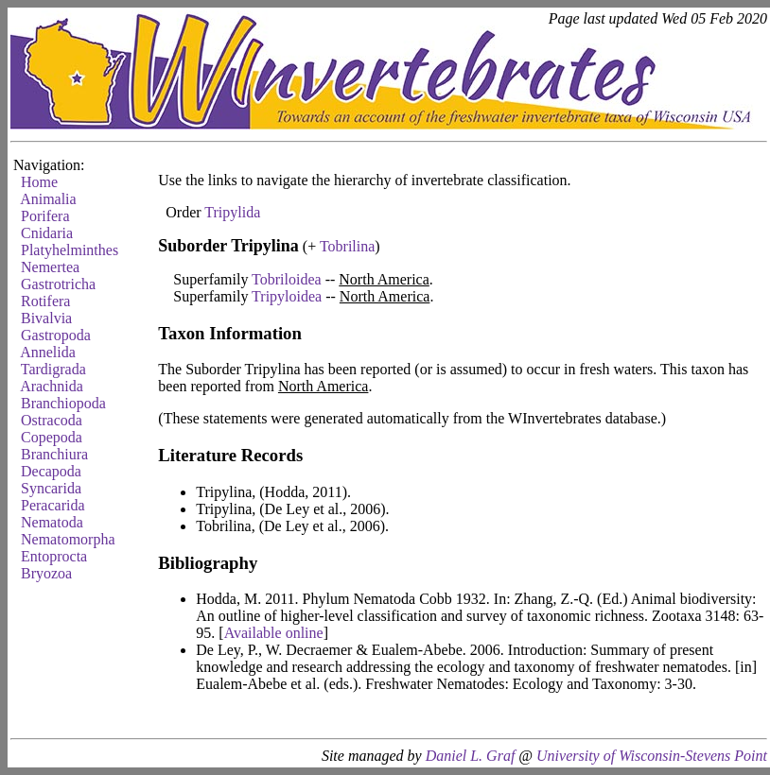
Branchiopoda (63, 403)
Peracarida (53, 505)
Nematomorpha (68, 539)
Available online (274, 633)
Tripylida (232, 212)
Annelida (48, 352)
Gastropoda (56, 335)
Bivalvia (46, 318)
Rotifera (45, 301)
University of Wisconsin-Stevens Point (651, 756)
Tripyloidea (287, 296)
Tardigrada (53, 369)
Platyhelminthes (69, 250)
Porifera (45, 216)
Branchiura (54, 454)
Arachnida (51, 386)
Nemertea (50, 267)
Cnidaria (47, 233)
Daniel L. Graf (471, 756)
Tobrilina (347, 246)
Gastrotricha (58, 284)
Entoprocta (54, 556)
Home (39, 182)
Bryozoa (46, 573)
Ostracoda (51, 420)
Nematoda (52, 522)
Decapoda (51, 471)
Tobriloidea (287, 279)
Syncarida (51, 488)
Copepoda (51, 437)
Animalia (48, 199)
